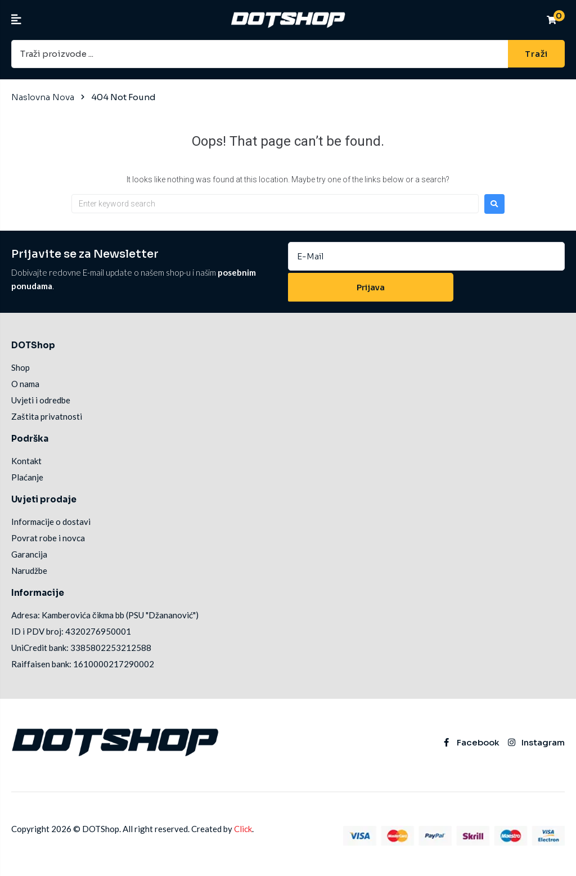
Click (243, 831)
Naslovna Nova (42, 96)
